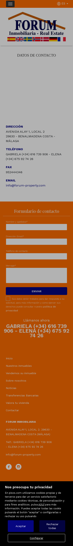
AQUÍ (41, 504)
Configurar (36, 538)
